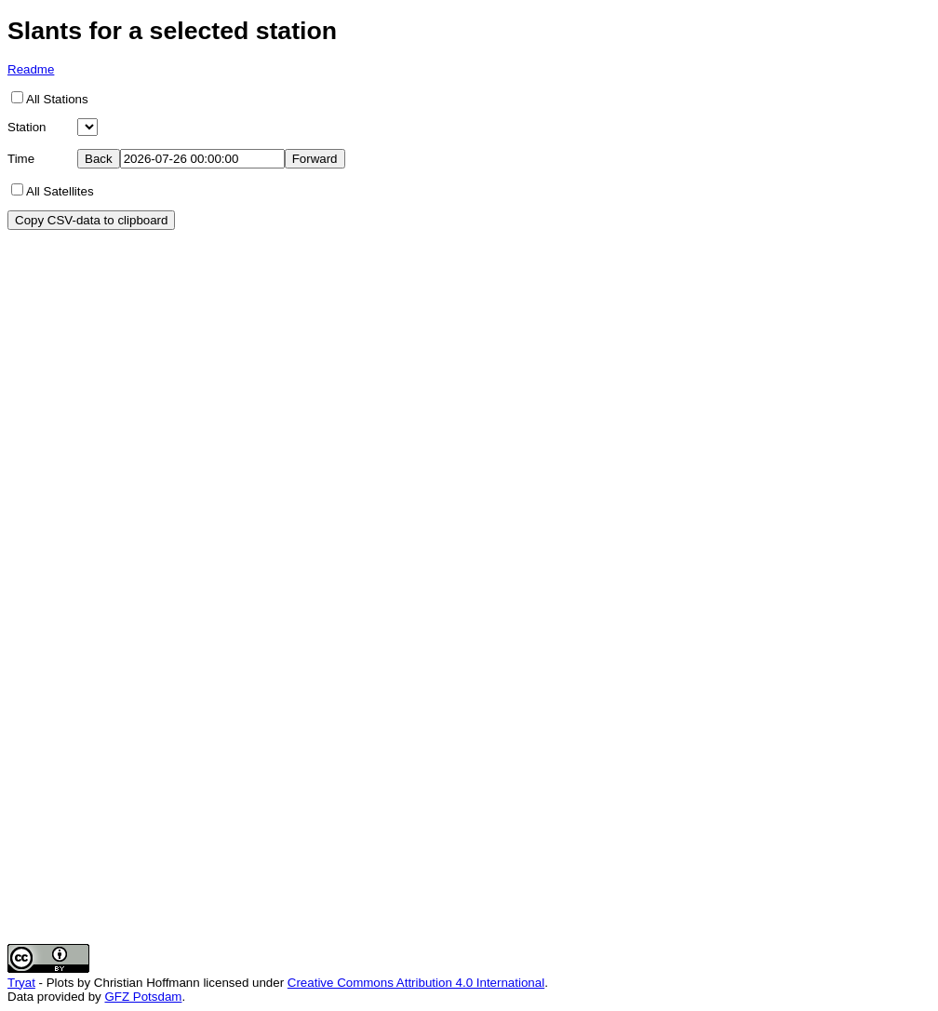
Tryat (21, 983)
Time (20, 159)
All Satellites (60, 191)
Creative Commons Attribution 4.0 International (416, 983)
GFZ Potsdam (142, 997)
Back (99, 159)
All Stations (57, 99)
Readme (30, 69)
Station (27, 127)
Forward (315, 159)
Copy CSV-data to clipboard (91, 220)
